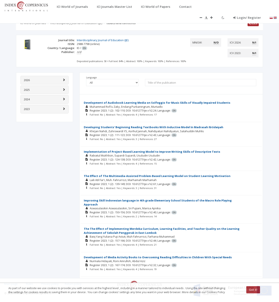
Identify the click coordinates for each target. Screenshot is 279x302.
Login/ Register (247, 17)
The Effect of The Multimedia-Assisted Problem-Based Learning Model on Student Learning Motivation (157, 176)
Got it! (253, 290)
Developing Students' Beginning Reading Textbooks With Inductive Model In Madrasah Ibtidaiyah (153, 127)
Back (253, 23)
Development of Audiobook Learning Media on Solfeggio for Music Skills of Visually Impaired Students (157, 103)
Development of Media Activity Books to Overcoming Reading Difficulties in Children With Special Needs (158, 257)
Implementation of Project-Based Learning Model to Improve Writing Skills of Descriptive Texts (152, 152)
